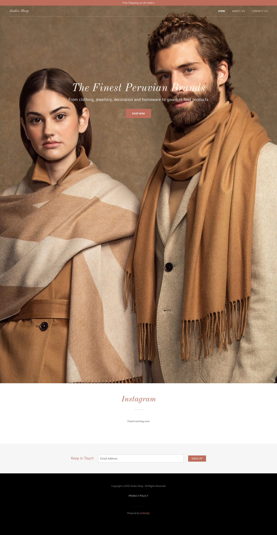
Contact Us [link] (260, 11)
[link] (19, 11)
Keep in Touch (129, 458)
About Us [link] (238, 11)
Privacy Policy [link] (138, 495)
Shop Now (138, 113)
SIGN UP (197, 458)
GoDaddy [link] (145, 513)
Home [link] (221, 11)
